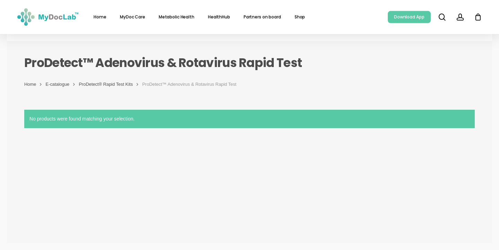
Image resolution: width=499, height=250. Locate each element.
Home (30, 84)
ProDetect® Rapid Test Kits (106, 84)
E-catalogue (58, 84)
